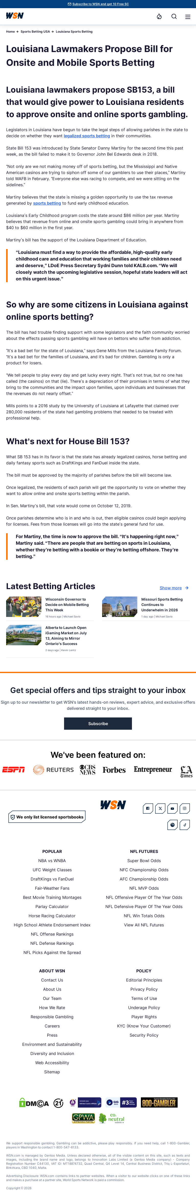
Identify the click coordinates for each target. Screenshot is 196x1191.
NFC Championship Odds (144, 869)
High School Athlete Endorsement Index (52, 924)
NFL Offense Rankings (52, 934)
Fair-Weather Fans (52, 888)
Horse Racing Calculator (52, 915)
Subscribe (98, 723)
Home (10, 31)
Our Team (52, 998)
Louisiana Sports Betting (74, 31)
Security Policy (144, 1035)
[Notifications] (159, 16)
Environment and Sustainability (52, 1044)
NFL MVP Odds (144, 888)
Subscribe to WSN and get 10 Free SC (100, 4)
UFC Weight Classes (52, 869)
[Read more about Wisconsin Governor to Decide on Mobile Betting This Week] (67, 606)
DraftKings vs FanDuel (52, 879)
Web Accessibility (52, 1062)
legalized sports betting (87, 135)
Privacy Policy (144, 989)
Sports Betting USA (35, 31)
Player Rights (144, 1016)
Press (52, 1035)
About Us (52, 989)
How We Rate (52, 1007)
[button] (188, 17)
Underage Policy (144, 1007)
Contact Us (52, 980)
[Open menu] (187, 16)
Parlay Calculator (52, 906)
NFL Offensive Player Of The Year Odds (144, 897)
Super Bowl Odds (144, 860)
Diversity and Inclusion (52, 1053)
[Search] (174, 16)
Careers (52, 1025)
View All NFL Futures (144, 924)
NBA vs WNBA (52, 860)
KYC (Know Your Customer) (144, 1025)
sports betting (47, 203)
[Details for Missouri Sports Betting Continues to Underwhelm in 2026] (119, 607)
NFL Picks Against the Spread (52, 952)
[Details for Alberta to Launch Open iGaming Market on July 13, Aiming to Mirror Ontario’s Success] (23, 640)
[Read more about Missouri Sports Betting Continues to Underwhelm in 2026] (163, 606)
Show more (175, 588)
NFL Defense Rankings (52, 943)
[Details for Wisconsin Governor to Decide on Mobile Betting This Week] (23, 607)
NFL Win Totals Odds (144, 915)
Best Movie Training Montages (52, 897)
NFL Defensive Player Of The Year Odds (143, 906)
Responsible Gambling (52, 1016)
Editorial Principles (144, 980)
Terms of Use (144, 998)
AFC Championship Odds (144, 879)
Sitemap (52, 1071)
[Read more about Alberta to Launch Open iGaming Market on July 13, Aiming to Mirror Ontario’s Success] (67, 636)
